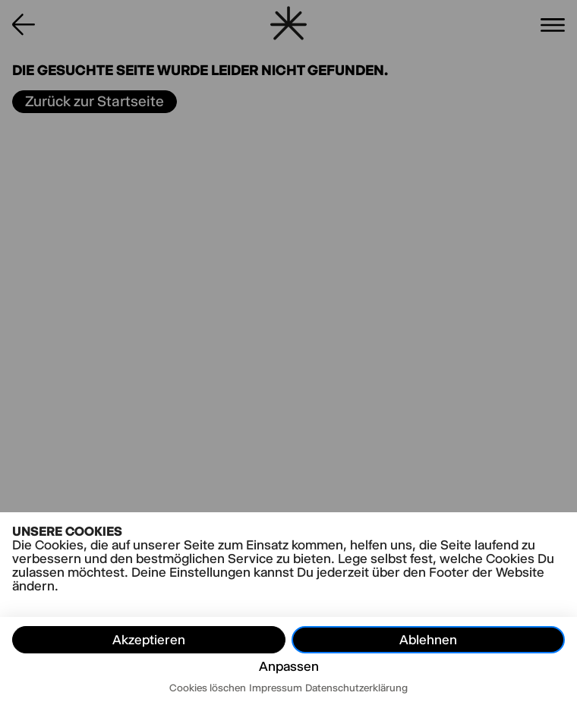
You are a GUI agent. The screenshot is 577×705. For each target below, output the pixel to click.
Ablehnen (428, 639)
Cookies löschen (207, 687)
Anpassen (289, 666)
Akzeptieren (148, 639)
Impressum (275, 687)
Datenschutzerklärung (356, 687)
